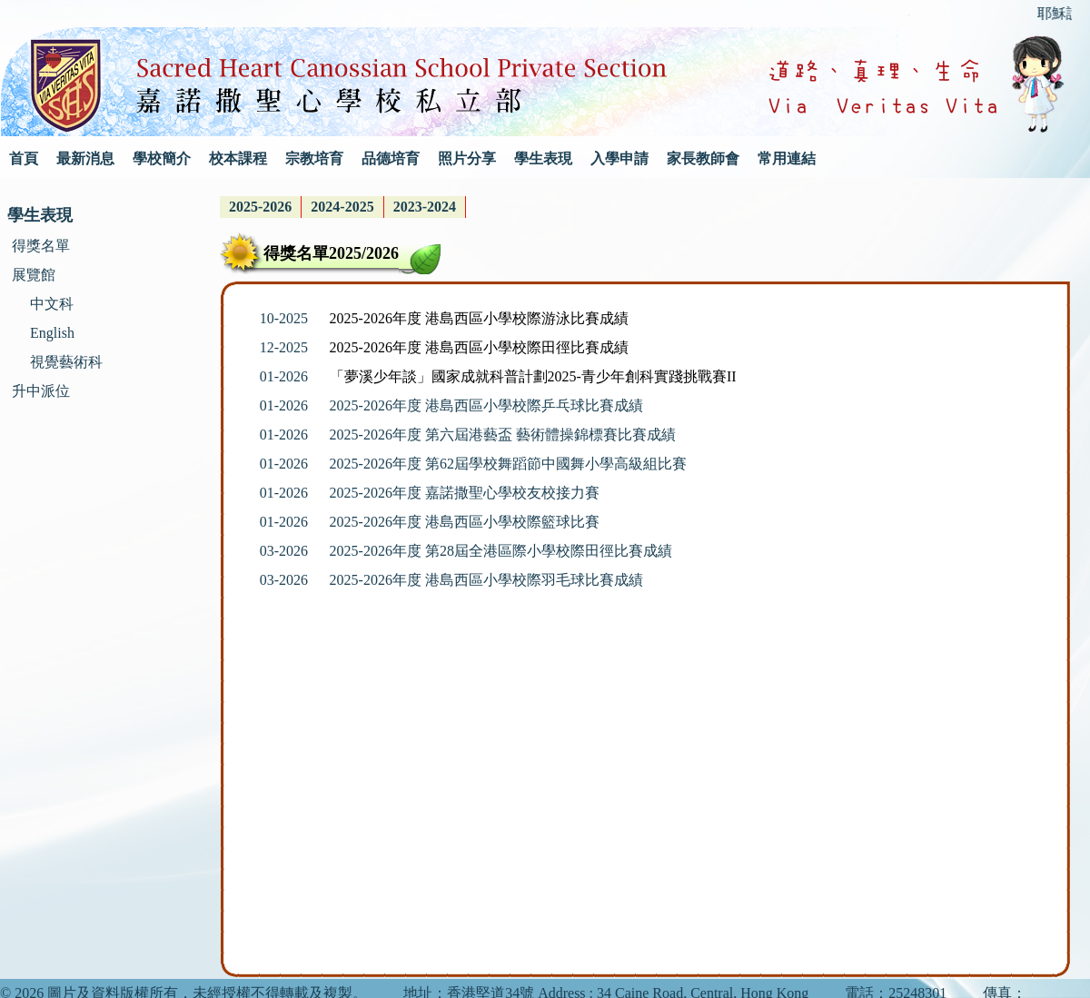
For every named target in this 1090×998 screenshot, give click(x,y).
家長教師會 (703, 158)
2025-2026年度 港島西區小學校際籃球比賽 (465, 521)
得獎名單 (41, 245)
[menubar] (343, 207)
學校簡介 (162, 158)
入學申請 (619, 158)
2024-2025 (342, 206)
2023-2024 (424, 206)
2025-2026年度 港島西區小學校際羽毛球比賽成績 (486, 580)
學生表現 (543, 158)
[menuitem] (261, 207)
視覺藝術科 (66, 362)
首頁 (23, 158)
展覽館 (33, 274)
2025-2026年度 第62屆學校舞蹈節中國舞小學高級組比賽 (508, 463)
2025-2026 (260, 206)
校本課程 (238, 158)
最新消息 (85, 158)
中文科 (52, 303)
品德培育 (391, 158)
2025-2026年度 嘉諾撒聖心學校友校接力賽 (465, 492)
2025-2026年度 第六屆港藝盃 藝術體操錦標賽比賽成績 (503, 434)
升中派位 (41, 391)
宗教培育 (314, 158)
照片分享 (467, 158)
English (52, 333)
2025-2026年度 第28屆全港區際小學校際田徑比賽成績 (501, 550)
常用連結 (787, 158)
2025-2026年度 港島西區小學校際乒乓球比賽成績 (486, 405)
